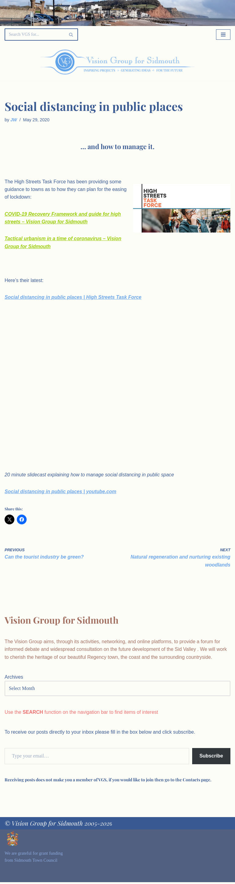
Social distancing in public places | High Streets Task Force (74, 298)
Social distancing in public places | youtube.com (61, 492)
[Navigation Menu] (223, 34)
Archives (14, 678)
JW (13, 119)
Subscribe (211, 758)
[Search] (34, 34)
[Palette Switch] (198, 62)
